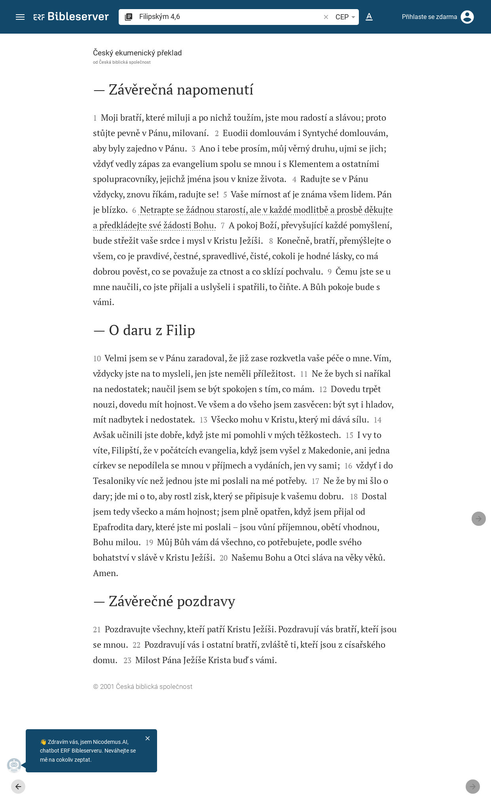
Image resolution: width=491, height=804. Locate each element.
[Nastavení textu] (369, 17)
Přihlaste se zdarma (429, 17)
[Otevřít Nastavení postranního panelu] (465, 65)
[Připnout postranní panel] (317, 41)
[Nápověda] (478, 65)
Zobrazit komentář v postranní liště (394, 251)
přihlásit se (413, 108)
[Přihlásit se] (467, 17)
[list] (407, 286)
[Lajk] (335, 65)
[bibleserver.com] (71, 17)
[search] (230, 16)
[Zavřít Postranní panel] (317, 426)
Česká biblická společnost (65, 62)
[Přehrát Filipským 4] (407, 417)
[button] (20, 17)
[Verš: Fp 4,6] (387, 48)
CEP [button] (347, 17)
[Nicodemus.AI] (18, 765)
